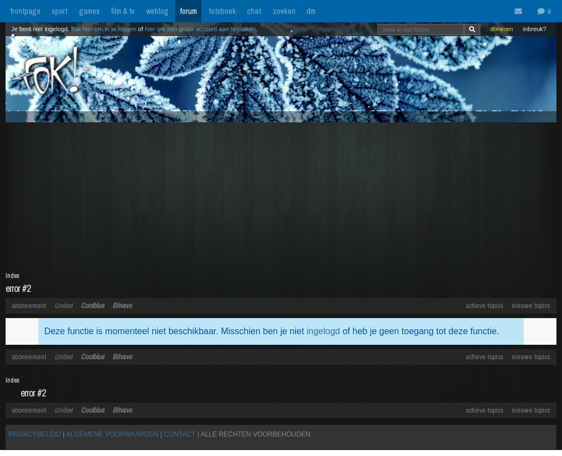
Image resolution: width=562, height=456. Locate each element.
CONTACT (179, 434)
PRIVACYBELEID (34, 434)
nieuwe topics (531, 305)
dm (311, 11)
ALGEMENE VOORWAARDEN (112, 434)
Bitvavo (122, 305)
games (89, 11)
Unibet (63, 305)
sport (59, 11)
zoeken (284, 11)
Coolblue (92, 305)
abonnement (29, 305)
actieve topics (485, 305)
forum (188, 11)
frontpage (25, 11)
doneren (501, 29)
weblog (157, 11)
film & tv (123, 11)
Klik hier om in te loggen (103, 29)
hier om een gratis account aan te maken (200, 29)
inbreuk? (534, 29)
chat (254, 11)
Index (12, 275)
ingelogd (324, 331)
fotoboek (222, 11)
